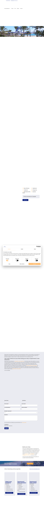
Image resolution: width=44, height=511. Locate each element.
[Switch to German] (30, 5)
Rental (12, 8)
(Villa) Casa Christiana (8, 482)
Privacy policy (24, 422)
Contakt (36, 463)
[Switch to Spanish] (23, 14)
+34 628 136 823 (8, 0)
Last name (24, 403)
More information (9, 492)
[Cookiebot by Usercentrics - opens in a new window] (37, 246)
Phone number (24, 407)
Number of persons (8, 411)
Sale (15, 8)
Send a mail (29, 463)
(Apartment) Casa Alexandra (21, 482)
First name (6, 403)
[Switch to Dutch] (10, 22)
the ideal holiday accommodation (31, 365)
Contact (21, 8)
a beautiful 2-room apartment (19, 361)
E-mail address (7, 407)
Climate (18, 8)
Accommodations (6, 8)
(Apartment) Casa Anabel (16, 368)
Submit (6, 428)
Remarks (6, 414)
